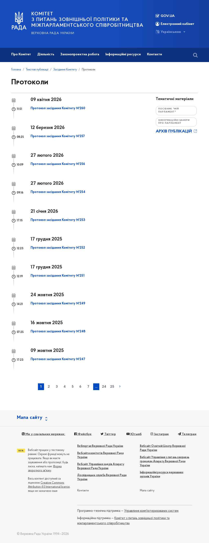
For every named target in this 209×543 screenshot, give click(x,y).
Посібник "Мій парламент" (168, 110)
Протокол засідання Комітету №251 (57, 275)
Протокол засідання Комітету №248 (58, 331)
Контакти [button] (154, 54)
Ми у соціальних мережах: (43, 434)
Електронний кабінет (174, 24)
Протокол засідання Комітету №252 (58, 247)
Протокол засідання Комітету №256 (58, 164)
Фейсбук (83, 434)
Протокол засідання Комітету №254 (58, 192)
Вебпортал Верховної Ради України (100, 446)
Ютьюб (133, 434)
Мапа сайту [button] (30, 417)
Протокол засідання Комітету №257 (58, 136)
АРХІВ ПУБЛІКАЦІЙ (177, 132)
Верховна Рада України (52, 33)
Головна (16, 69)
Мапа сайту (147, 490)
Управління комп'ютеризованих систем (151, 511)
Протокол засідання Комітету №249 (58, 303)
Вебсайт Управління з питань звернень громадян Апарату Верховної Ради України (164, 461)
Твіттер (108, 434)
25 (112, 387)
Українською (168, 32)
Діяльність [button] (45, 54)
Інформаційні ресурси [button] (123, 54)
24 (104, 387)
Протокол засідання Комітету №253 (58, 220)
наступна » (120, 386)
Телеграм (187, 434)
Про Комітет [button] (21, 54)
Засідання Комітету (65, 69)
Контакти (83, 490)
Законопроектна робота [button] (79, 54)
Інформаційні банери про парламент (174, 122)
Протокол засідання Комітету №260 (58, 108)
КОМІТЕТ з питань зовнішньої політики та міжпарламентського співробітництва (87, 20)
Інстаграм (159, 434)
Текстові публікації (37, 69)
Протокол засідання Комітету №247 (58, 359)
